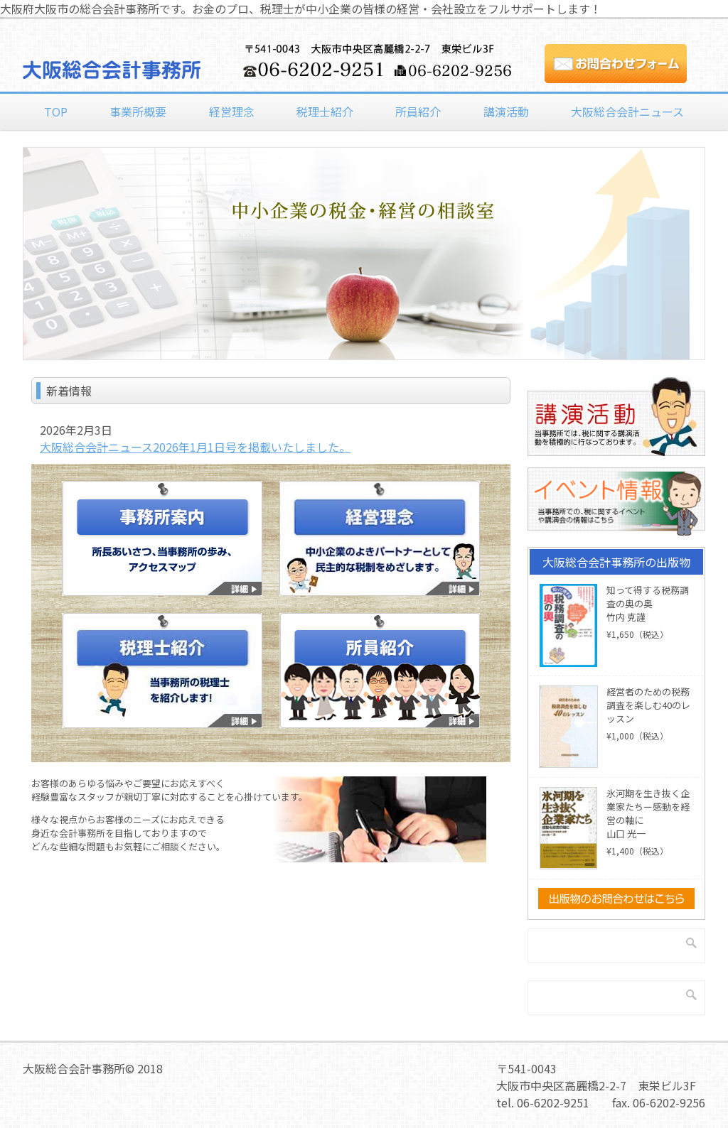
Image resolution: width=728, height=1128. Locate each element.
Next (716, 245)
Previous (12, 245)
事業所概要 (137, 111)
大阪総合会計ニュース (627, 111)
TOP (56, 111)
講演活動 (506, 111)
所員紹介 (418, 111)
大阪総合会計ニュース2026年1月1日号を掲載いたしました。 (195, 446)
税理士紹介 (324, 111)
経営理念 (232, 111)
